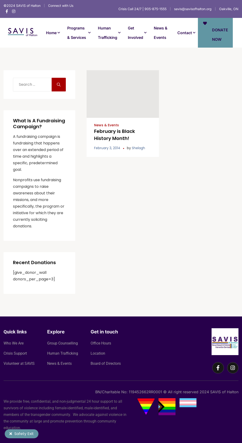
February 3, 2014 (107, 148)
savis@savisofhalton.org (193, 9)
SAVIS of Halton (224, 392)
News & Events (106, 125)
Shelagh (138, 148)
